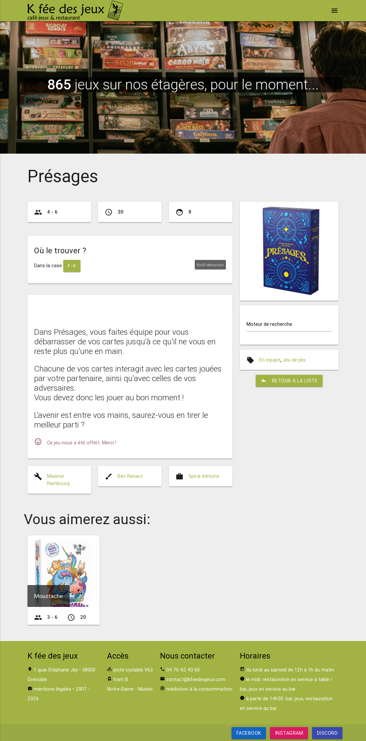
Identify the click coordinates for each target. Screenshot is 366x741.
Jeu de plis (294, 360)
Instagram (289, 733)
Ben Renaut (130, 476)
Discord (327, 733)
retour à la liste (289, 381)
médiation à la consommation (199, 689)
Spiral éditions (203, 476)
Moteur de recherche (269, 324)
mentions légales (52, 689)
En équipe (269, 360)
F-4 (72, 266)
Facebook (248, 733)
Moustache (48, 596)
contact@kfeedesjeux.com (195, 679)
